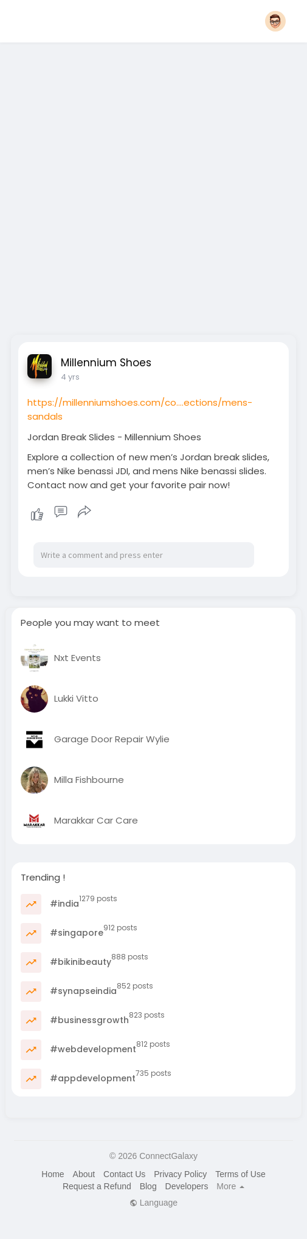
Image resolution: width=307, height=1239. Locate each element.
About (84, 1174)
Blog (148, 1186)
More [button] (230, 1186)
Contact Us (124, 1174)
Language (153, 1202)
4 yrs (70, 377)
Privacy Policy (180, 1174)
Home (52, 1174)
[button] (275, 21)
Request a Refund (97, 1186)
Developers (187, 1186)
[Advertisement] (139, 185)
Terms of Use (240, 1174)
